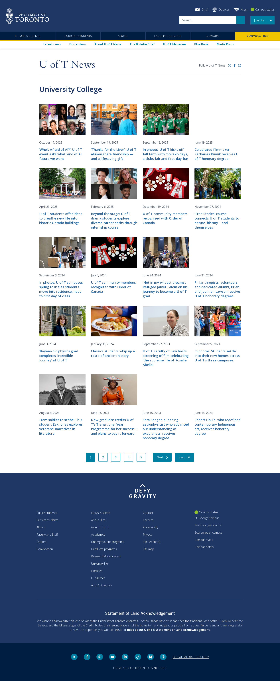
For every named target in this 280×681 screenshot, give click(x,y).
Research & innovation (106, 556)
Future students (27, 36)
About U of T (99, 520)
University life (99, 564)
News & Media (101, 513)
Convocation (258, 36)
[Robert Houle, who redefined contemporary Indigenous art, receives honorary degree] (217, 405)
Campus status (265, 9)
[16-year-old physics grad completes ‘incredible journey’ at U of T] (62, 334)
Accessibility (150, 527)
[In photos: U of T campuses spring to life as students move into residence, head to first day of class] (62, 267)
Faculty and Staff (167, 36)
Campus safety (204, 547)
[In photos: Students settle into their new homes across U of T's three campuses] (217, 334)
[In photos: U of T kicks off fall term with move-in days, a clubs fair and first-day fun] (166, 132)
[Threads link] (163, 657)
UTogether (98, 578)
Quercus (224, 9)
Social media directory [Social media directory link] (191, 657)
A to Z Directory (101, 585)
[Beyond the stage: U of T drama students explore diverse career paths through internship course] (114, 199)
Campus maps (204, 540)
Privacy (147, 535)
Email (204, 9)
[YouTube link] (112, 657)
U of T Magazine (174, 44)
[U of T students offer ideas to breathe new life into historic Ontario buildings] (62, 196)
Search (240, 20)
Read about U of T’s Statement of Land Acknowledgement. (168, 630)
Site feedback (151, 542)
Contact (148, 513)
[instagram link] (239, 66)
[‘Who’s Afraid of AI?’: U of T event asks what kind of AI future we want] (62, 132)
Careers (148, 520)
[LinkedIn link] (125, 657)
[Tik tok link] (138, 657)
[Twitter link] (231, 66)
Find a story (77, 44)
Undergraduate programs (107, 542)
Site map (148, 549)
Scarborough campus (208, 533)
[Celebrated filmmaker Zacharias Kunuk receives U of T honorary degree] (217, 132)
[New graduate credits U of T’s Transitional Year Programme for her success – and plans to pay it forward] (114, 405)
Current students (78, 36)
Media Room (225, 44)
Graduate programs (104, 549)
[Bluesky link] (150, 657)
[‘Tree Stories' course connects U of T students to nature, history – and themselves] (217, 199)
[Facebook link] (236, 66)
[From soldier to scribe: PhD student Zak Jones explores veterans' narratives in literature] (62, 405)
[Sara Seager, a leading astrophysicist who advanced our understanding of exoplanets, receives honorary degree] (166, 407)
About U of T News (107, 44)
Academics (98, 535)
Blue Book (201, 44)
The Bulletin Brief (142, 44)
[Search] (207, 20)
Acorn (244, 9)
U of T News (67, 64)
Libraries (96, 571)
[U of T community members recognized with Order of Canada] (166, 196)
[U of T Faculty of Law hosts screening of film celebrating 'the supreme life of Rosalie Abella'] (166, 336)
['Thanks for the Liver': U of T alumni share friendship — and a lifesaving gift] (114, 132)
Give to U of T (100, 527)
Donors (212, 36)
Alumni (123, 36)
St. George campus (207, 518)
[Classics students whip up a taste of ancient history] (114, 332)
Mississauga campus (208, 525)
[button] (262, 20)
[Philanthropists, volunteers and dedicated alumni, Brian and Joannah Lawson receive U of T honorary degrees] (217, 267)
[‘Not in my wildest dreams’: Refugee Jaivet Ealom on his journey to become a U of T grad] (166, 267)
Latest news (52, 44)
